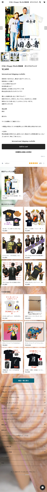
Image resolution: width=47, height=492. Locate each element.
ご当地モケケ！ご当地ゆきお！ (9, 414)
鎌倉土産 (4, 425)
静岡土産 (4, 430)
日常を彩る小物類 (6, 452)
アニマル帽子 (5, 457)
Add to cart (23, 147)
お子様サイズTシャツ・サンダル (10, 408)
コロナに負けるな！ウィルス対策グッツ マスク (14, 435)
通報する (43, 156)
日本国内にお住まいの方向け (23, 152)
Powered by (23, 474)
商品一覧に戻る (23, 381)
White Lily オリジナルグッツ (9, 403)
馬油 (2, 463)
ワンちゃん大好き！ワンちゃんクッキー (11, 441)
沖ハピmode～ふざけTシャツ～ (10, 419)
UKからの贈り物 (6, 446)
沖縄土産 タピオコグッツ (8, 392)
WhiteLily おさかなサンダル (10, 397)
